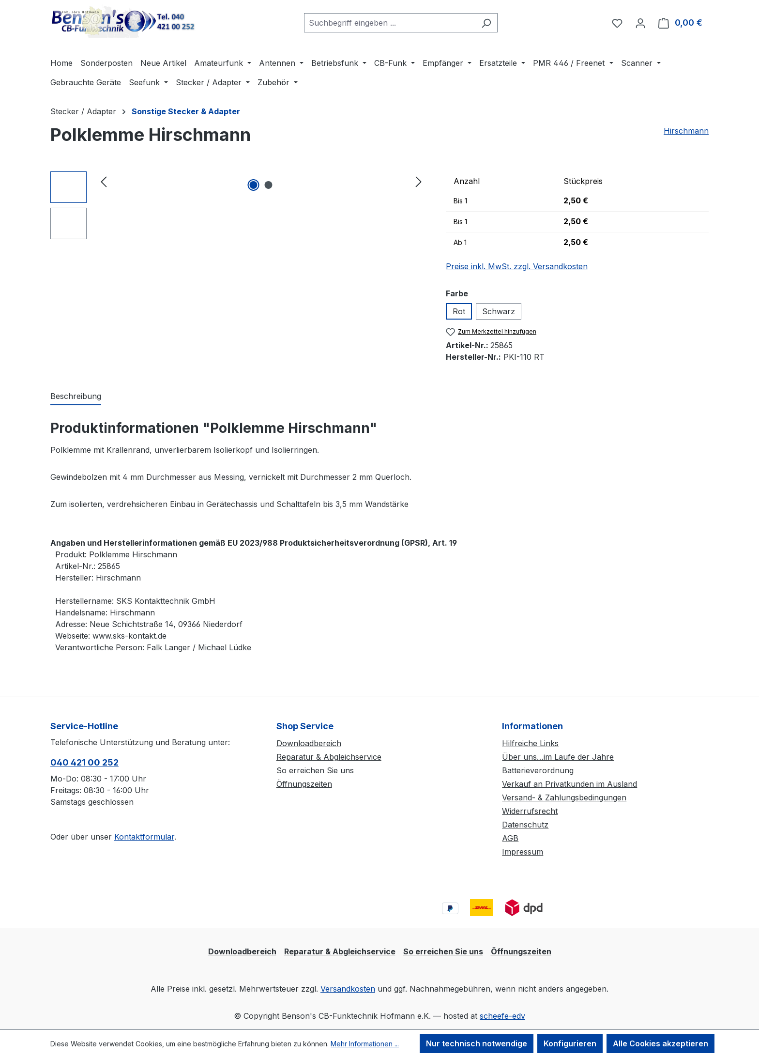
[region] (238, 205)
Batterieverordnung (538, 770)
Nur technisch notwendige (476, 1043)
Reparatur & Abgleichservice (328, 757)
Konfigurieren (570, 1043)
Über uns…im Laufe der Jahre (558, 757)
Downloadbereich (308, 743)
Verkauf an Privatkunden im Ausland (569, 784)
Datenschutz (525, 824)
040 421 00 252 (84, 762)
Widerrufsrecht (530, 811)
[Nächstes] (418, 181)
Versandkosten (347, 989)
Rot (459, 311)
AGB (510, 838)
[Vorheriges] (103, 181)
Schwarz (498, 311)
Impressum (522, 852)
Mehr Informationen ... (365, 1044)
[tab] (75, 396)
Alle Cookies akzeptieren (660, 1043)
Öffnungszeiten (304, 784)
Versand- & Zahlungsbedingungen (564, 797)
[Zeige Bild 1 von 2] (254, 185)
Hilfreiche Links (530, 743)
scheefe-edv (502, 1016)
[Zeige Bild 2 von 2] (269, 185)
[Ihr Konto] (640, 22)
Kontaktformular (144, 837)
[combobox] (389, 22)
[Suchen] (486, 22)
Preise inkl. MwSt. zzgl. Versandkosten (517, 266)
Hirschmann (686, 131)
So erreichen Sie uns (315, 770)
